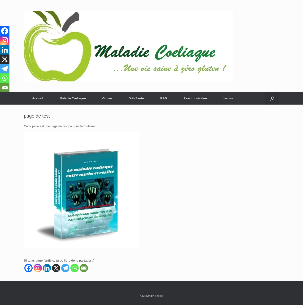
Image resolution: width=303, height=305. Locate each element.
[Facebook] (28, 268)
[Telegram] (65, 268)
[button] (272, 98)
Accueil (37, 98)
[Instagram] (38, 268)
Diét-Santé (136, 98)
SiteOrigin (148, 295)
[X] (56, 268)
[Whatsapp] (74, 268)
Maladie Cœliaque (73, 98)
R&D (163, 98)
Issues (228, 98)
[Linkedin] (47, 268)
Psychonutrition (195, 98)
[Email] (84, 268)
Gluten (107, 98)
